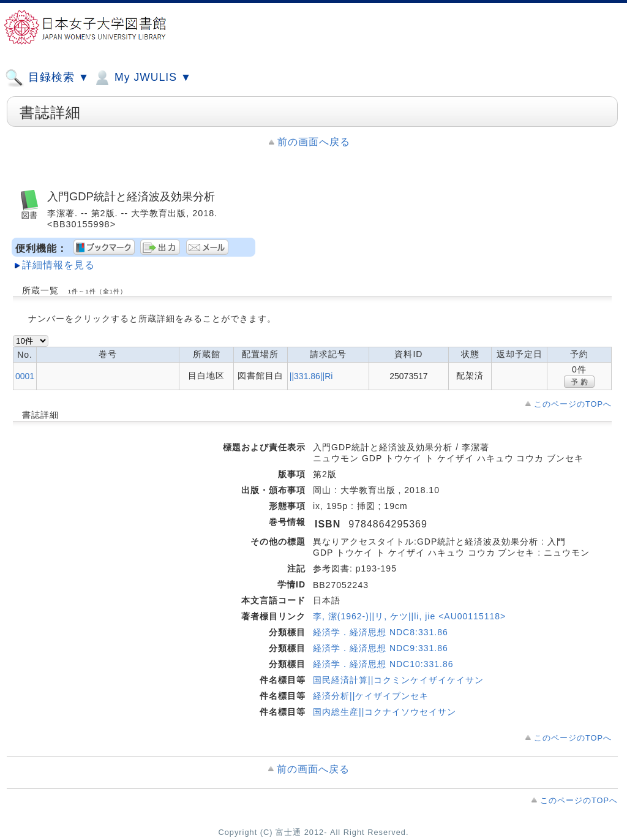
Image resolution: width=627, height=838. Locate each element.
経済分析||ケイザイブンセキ (371, 696)
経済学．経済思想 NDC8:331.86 (380, 632)
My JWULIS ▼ (142, 78)
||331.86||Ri (311, 376)
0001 (24, 376)
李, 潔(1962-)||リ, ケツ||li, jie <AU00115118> (409, 616)
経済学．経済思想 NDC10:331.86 (383, 664)
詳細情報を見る (58, 265)
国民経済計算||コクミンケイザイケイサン (398, 680)
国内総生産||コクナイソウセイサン (384, 712)
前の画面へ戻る (313, 142)
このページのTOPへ (573, 404)
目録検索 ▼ (47, 78)
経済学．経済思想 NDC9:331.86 (380, 648)
